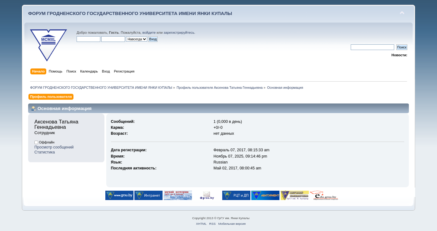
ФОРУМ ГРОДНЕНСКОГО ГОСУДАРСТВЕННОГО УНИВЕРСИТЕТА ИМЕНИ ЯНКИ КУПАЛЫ (130, 13)
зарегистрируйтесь (178, 32)
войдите (149, 32)
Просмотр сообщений (54, 147)
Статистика (44, 152)
